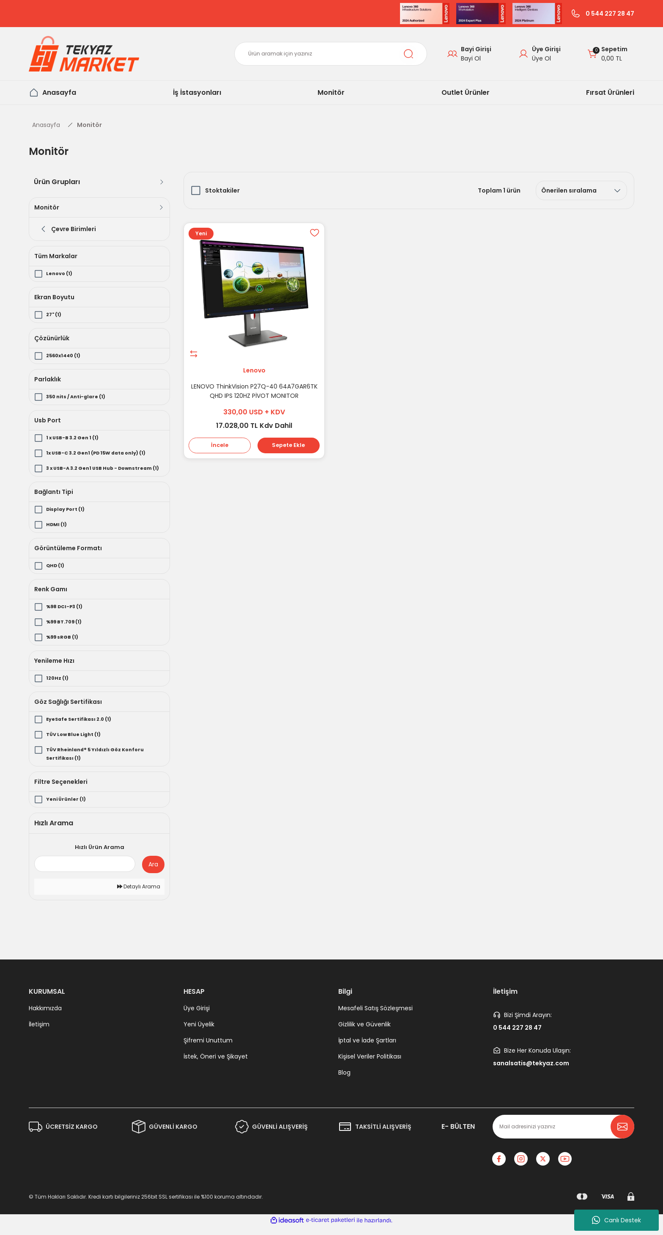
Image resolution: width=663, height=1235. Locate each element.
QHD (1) (56, 574)
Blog (344, 1081)
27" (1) (55, 314)
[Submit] (622, 1135)
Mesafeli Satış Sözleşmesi (375, 1016)
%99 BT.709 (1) (66, 630)
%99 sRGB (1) (63, 645)
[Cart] (607, 53)
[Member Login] (539, 53)
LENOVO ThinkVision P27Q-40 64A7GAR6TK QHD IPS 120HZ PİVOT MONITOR (254, 389)
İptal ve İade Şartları (367, 1049)
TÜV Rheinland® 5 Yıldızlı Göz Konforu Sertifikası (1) (99, 762)
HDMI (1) (57, 533)
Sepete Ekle (287, 445)
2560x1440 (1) (65, 355)
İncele (220, 445)
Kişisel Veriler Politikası (369, 1065)
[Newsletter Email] (563, 1135)
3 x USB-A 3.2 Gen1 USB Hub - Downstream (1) (86, 472)
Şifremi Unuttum (208, 1049)
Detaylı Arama (138, 895)
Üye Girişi (197, 1016)
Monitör (89, 125)
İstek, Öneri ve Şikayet (216, 1065)
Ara (153, 872)
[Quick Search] (84, 872)
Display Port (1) (68, 517)
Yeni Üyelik (199, 1032)
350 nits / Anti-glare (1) (79, 396)
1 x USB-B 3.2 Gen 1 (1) (76, 437)
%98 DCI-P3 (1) (66, 615)
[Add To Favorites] (312, 235)
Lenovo (254, 368)
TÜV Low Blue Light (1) (76, 743)
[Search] (330, 54)
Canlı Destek (616, 1220)
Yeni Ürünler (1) (68, 807)
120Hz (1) (58, 686)
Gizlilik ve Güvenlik (364, 1032)
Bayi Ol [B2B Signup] (471, 58)
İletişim (39, 1032)
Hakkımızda (45, 1016)
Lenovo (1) (60, 273)
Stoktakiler (222, 190)
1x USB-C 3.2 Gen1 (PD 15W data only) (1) (102, 453)
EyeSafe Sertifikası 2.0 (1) (82, 727)
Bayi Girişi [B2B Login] (476, 49)
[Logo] (84, 54)
